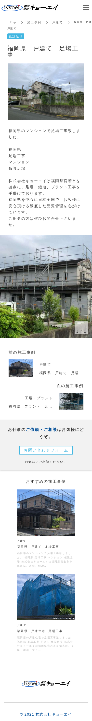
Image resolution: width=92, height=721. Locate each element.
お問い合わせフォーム (46, 450)
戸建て (57, 22)
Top (13, 22)
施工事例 (34, 22)
